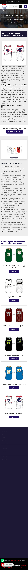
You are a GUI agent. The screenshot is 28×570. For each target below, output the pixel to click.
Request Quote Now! (14, 132)
